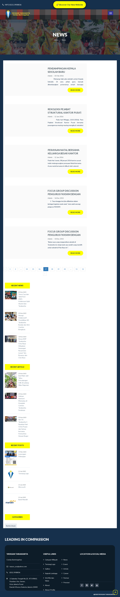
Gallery (47, 569)
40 (65, 269)
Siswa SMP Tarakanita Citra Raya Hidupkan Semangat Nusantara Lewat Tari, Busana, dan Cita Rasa (22, 348)
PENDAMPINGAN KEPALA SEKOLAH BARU (62, 70)
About (47, 585)
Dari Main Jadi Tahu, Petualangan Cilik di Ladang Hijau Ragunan (23, 380)
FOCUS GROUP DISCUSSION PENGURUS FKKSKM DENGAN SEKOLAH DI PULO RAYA (64, 233)
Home (56, 40)
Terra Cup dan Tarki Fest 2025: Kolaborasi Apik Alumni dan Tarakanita (24, 300)
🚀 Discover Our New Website (69, 5)
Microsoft (22, 487)
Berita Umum (11, 526)
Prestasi (66, 582)
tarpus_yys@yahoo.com (18, 566)
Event (65, 564)
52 (83, 269)
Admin (50, 76)
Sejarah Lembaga (51, 573)
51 (77, 269)
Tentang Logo (23, 473)
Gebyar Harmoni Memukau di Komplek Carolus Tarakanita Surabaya (22, 403)
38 (52, 269)
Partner (66, 578)
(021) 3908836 (14, 572)
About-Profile (50, 590)
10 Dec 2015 (59, 239)
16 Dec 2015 (59, 198)
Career (65, 573)
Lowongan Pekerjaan (22, 455)
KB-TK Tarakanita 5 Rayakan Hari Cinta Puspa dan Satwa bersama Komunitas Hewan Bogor (23, 428)
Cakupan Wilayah (51, 560)
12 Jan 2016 (58, 117)
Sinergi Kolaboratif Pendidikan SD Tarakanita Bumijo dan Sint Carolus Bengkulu (24, 322)
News (65, 560)
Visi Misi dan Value (49, 579)
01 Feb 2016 (59, 76)
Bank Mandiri (23, 500)
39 (58, 269)
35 (33, 269)
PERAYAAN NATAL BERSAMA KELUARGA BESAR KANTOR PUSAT (63, 152)
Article (65, 569)
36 (39, 269)
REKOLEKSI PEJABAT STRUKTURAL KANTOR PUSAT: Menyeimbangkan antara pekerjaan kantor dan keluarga (65, 111)
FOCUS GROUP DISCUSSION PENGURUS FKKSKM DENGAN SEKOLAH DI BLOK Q (64, 192)
